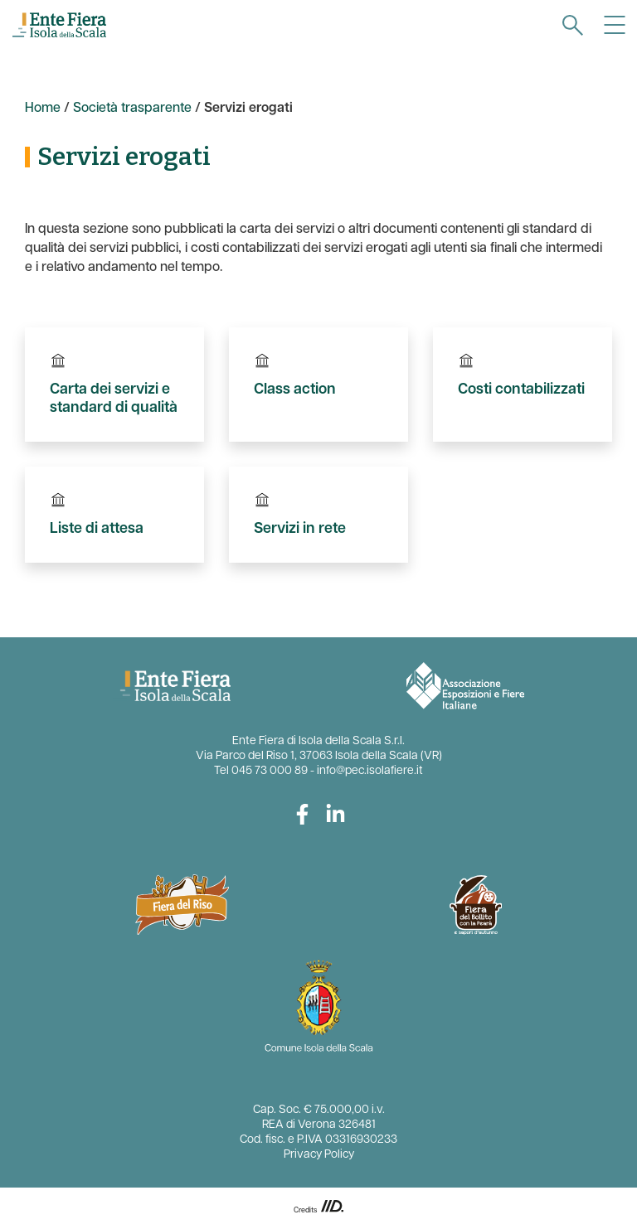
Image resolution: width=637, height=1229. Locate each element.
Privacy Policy (319, 1155)
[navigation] (572, 25)
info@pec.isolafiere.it (370, 771)
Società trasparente (132, 108)
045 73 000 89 (269, 771)
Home (43, 108)
